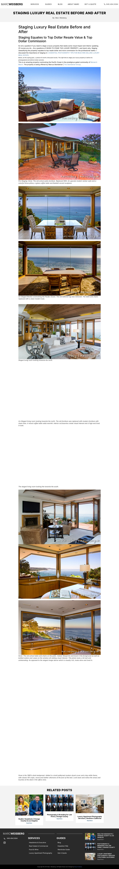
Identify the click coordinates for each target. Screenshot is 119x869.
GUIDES (49, 4)
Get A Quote (90, 4)
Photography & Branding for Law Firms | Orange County (59, 815)
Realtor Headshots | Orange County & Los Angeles (29, 820)
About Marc (73, 4)
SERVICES (35, 4)
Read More (29, 823)
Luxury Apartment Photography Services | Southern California (89, 817)
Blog (60, 4)
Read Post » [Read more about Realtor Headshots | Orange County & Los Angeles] (100, 839)
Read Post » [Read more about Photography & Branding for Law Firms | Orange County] (100, 849)
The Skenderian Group (72, 64)
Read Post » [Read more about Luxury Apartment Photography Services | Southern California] (100, 859)
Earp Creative (78, 866)
